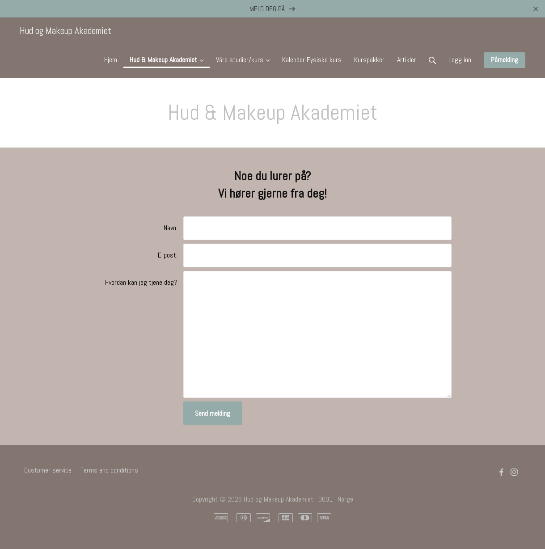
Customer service (48, 470)
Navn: (170, 227)
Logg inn (459, 59)
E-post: (167, 255)
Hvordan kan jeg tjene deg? (141, 282)
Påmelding (504, 59)
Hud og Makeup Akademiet (65, 31)
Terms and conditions (109, 470)
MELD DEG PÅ (272, 8)
